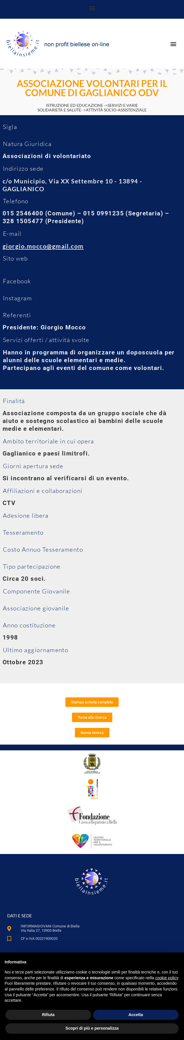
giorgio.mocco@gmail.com (43, 246)
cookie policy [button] (166, 978)
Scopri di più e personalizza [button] (91, 1028)
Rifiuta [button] (48, 1014)
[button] (92, 8)
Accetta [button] (135, 1014)
